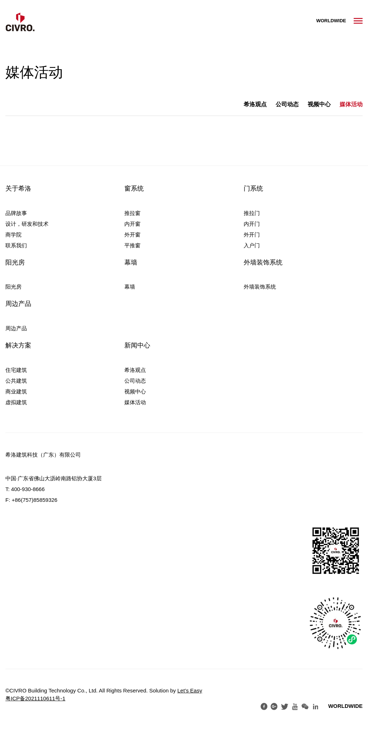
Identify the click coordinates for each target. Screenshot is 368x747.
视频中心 (319, 104)
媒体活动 (351, 104)
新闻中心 (137, 345)
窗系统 (134, 188)
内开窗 (132, 224)
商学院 (13, 235)
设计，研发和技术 (27, 224)
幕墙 (130, 262)
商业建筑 (16, 391)
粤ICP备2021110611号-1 (35, 698)
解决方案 (18, 345)
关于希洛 (18, 188)
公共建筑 (16, 381)
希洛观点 (255, 104)
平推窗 (132, 245)
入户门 (252, 245)
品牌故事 (16, 213)
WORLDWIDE (331, 20)
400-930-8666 (28, 489)
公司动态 (287, 104)
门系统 (253, 188)
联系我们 (16, 245)
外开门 (252, 235)
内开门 (252, 224)
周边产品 (18, 303)
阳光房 (15, 262)
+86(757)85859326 (35, 500)
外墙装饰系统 (263, 262)
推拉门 (252, 213)
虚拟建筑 (16, 402)
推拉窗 (132, 213)
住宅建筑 (16, 370)
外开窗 (132, 235)
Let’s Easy (190, 690)
